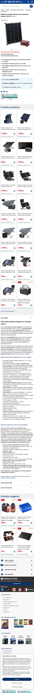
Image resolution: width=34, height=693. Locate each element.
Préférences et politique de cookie (10, 605)
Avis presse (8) (6, 488)
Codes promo (6, 607)
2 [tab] (13, 50)
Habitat (8, 9)
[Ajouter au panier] (14, 134)
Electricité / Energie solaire (17, 9)
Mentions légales (7, 603)
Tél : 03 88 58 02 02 (9, 561)
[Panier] (32, 2)
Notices (5, 609)
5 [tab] (20, 50)
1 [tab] (11, 50)
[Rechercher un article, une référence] (17, 6)
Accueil (2, 9)
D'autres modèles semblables (9, 55)
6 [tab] (22, 50)
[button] (17, 80)
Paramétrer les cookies (17, 683)
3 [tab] (16, 50)
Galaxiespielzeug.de (7, 650)
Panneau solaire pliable (23, 554)
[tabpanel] (17, 34)
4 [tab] (18, 50)
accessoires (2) (6, 483)
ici (19, 674)
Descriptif (4, 318)
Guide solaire (6, 611)
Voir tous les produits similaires (7, 311)
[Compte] (28, 2)
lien (3, 665)
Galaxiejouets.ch (7, 652)
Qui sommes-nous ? (7, 597)
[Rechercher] (31, 6)
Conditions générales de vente (10, 601)
